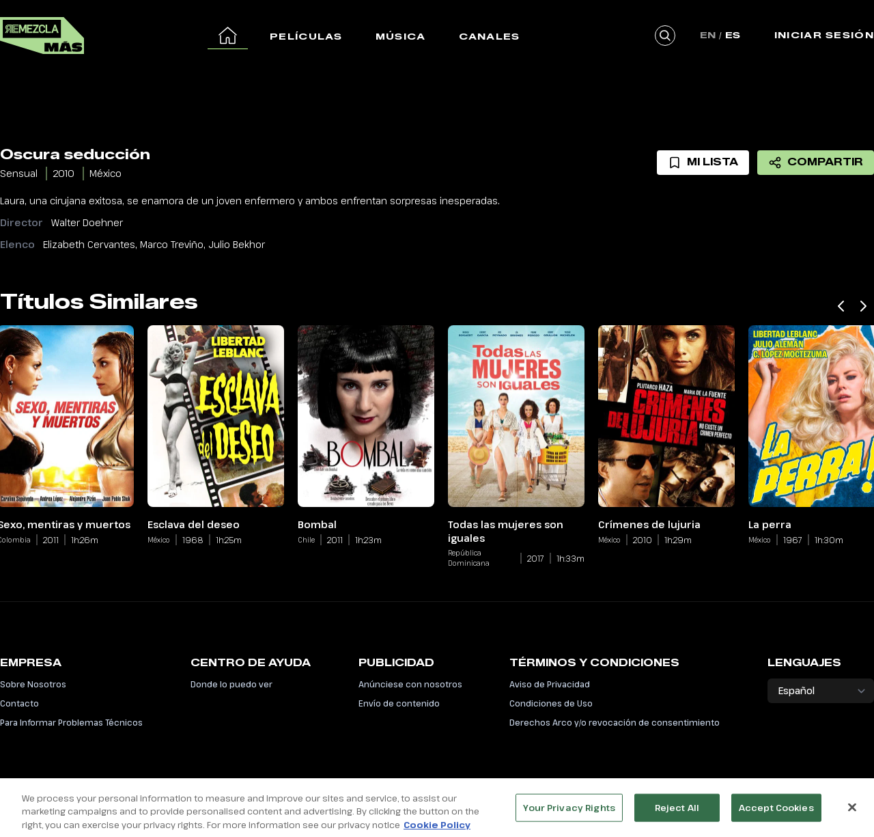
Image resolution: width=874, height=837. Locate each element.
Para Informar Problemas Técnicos (71, 722)
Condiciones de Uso (551, 703)
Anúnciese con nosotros (410, 683)
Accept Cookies (776, 812)
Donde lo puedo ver (231, 683)
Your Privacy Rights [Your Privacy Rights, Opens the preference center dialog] (569, 812)
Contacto (19, 703)
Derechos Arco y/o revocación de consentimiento (614, 722)
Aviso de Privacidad (549, 683)
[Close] (852, 812)
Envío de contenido (399, 703)
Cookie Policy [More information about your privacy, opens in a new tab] (437, 830)
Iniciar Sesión (824, 34)
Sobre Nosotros (33, 683)
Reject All (677, 812)
